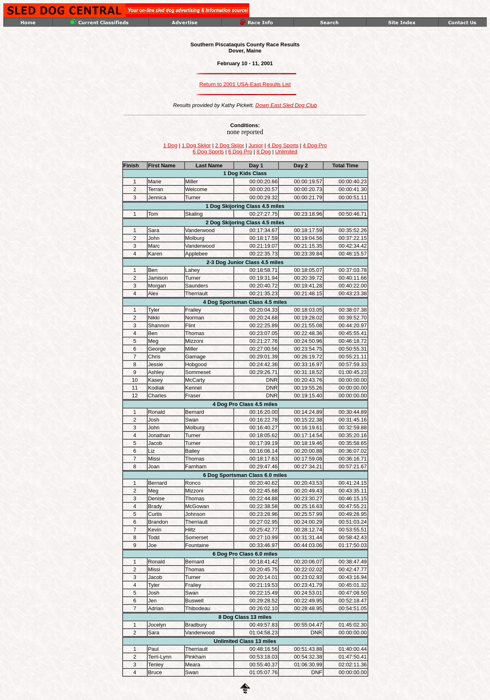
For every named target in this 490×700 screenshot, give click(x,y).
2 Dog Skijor (229, 145)
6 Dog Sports (208, 151)
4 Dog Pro (315, 145)
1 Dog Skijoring (224, 206)
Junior (255, 145)
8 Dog (264, 151)
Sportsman (233, 302)
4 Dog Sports (283, 145)
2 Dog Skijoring (224, 222)
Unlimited (286, 151)
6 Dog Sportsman (225, 475)
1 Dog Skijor (196, 145)
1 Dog (170, 145)
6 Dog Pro (240, 151)
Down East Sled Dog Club (286, 105)
